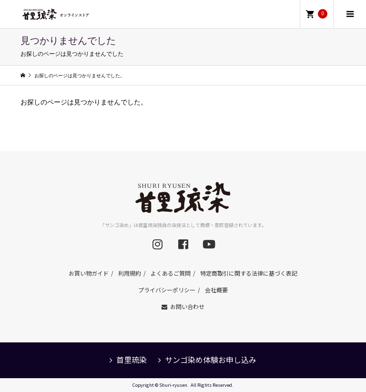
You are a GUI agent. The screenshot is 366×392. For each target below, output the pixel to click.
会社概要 (216, 290)
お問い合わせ (187, 306)
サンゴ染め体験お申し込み (210, 359)
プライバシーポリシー (166, 290)
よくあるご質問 (171, 273)
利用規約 (129, 273)
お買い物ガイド (89, 273)
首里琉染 (131, 359)
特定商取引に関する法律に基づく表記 (248, 273)
